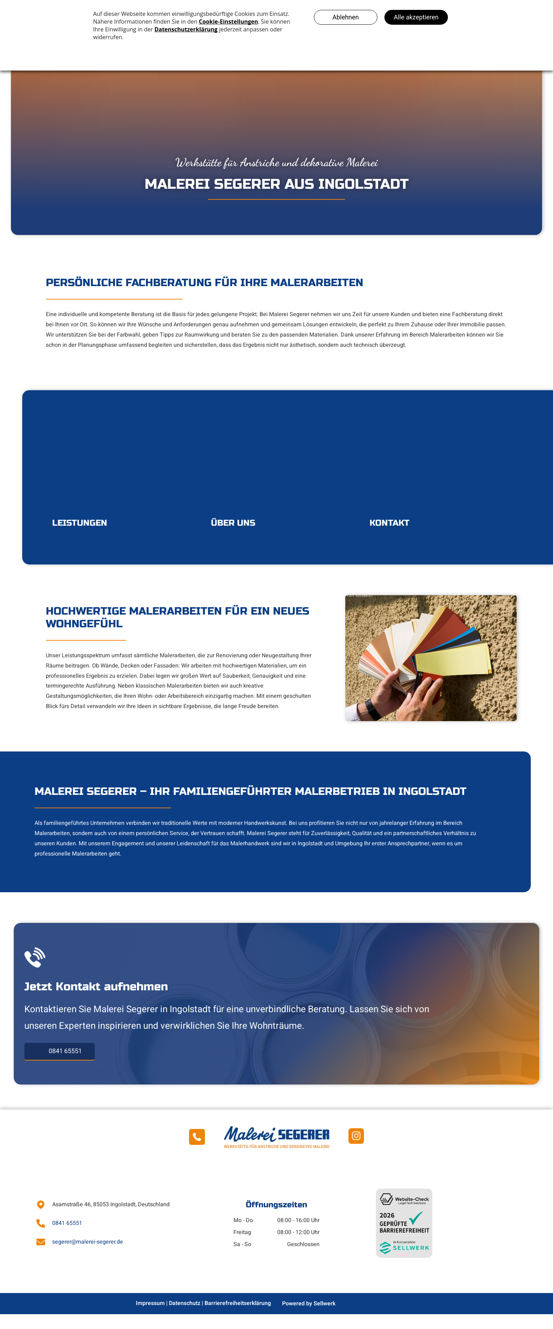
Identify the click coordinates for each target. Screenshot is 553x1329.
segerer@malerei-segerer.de (87, 1256)
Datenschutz (184, 1318)
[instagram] (356, 1152)
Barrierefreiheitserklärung (238, 1318)
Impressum (150, 1318)
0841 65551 (67, 1238)
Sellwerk (324, 1318)
